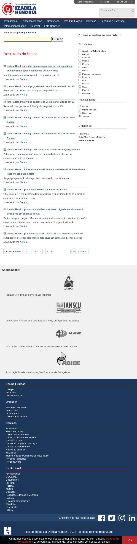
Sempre (85, 116)
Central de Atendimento (18, 446)
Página (85, 61)
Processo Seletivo (32, 21)
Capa (84, 87)
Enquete (86, 90)
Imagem (86, 77)
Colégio (10, 389)
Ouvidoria (11, 504)
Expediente (11, 507)
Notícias (24, 79)
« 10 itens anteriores (12, 251)
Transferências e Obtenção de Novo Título (27, 455)
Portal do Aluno (13, 461)
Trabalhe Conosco (123, 2)
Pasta (84, 70)
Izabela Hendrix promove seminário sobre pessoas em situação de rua (45, 233)
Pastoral (35, 26)
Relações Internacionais (18, 501)
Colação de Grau (14, 440)
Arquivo (85, 67)
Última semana (89, 110)
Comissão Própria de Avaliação (21, 443)
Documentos (12, 479)
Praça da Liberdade (16, 407)
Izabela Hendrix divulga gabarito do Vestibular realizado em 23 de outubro (47, 101)
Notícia (85, 83)
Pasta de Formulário (91, 74)
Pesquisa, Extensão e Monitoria (22, 495)
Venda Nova (12, 410)
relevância (84, 134)
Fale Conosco (52, 26)
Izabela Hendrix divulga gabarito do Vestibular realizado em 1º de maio (45, 86)
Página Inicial (28, 32)
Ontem (85, 106)
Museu (9, 489)
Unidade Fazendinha (16, 416)
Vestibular (11, 392)
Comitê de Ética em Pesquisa (21, 437)
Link (84, 80)
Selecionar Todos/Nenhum (94, 51)
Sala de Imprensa (85, 2)
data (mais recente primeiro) (92, 137)
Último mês (87, 113)
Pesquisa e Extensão (113, 21)
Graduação (53, 21)
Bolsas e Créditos (15, 431)
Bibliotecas (11, 428)
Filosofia (10, 482)
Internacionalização (15, 26)
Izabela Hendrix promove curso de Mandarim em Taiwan (37, 189)
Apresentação (13, 473)
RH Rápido (104, 2)
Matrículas (11, 452)
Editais (9, 510)
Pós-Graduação (73, 21)
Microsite (86, 93)
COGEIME (11, 476)
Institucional (11, 21)
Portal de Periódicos (16, 458)
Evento (85, 64)
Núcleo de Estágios (15, 449)
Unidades (10, 492)
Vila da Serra (12, 413)
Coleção (86, 57)
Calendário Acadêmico (17, 434)
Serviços (91, 21)
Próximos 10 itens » (79, 251)
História (10, 485)
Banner (85, 54)
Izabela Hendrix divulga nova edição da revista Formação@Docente (43, 149)
